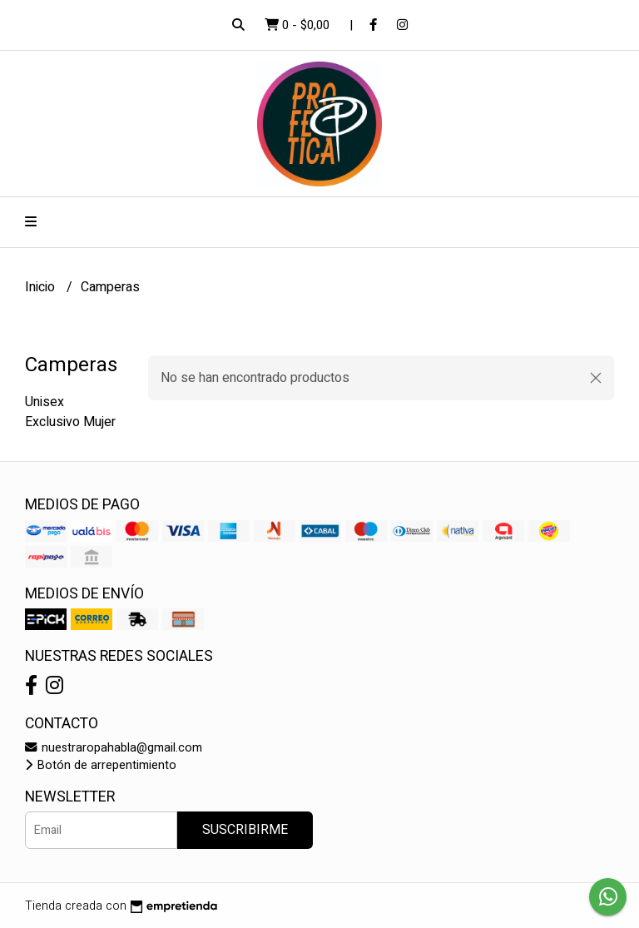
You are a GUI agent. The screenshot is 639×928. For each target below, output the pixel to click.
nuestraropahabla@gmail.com (113, 748)
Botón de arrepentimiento (100, 765)
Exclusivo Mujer (70, 422)
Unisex (44, 402)
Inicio (41, 287)
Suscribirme (245, 830)
